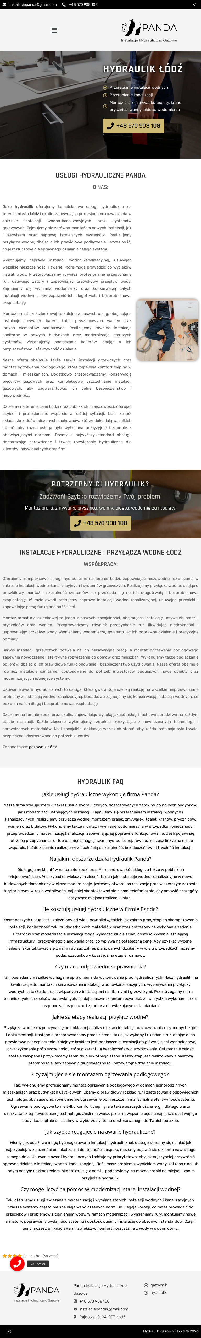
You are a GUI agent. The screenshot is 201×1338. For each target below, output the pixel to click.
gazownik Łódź (43, 747)
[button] (54, 30)
